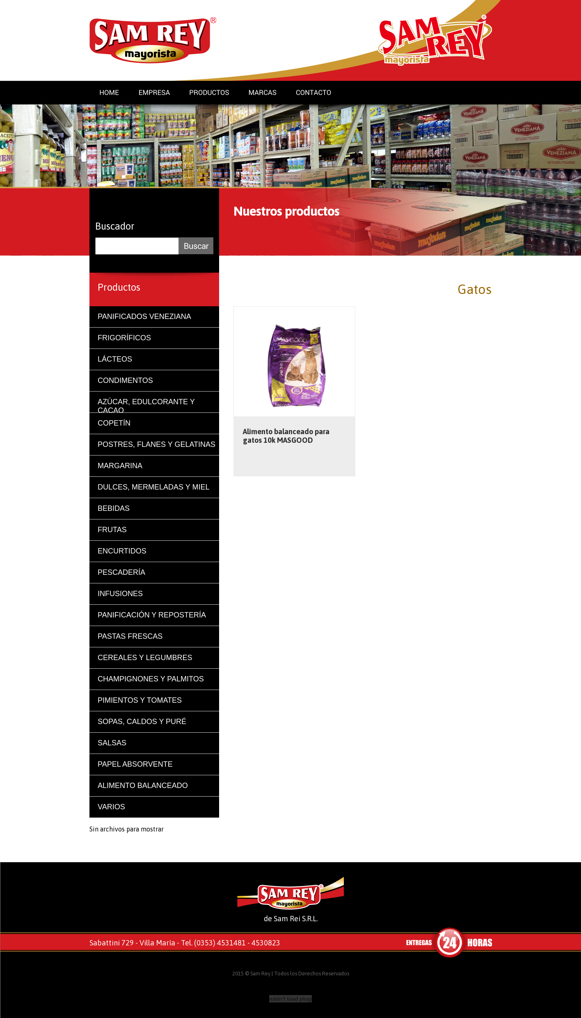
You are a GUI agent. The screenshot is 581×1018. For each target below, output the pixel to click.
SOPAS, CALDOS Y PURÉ (142, 721)
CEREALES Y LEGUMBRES (145, 658)
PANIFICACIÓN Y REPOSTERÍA (152, 615)
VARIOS (111, 807)
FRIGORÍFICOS (124, 338)
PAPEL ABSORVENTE (135, 764)
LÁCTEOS (115, 359)
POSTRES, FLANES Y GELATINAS (156, 444)
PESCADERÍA (121, 572)
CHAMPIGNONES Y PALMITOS (151, 679)
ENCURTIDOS (122, 551)
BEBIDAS (114, 508)
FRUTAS (112, 530)
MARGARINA (120, 466)
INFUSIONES (120, 594)
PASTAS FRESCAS (130, 636)
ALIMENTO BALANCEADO (143, 785)
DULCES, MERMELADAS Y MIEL (153, 487)
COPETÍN (114, 423)
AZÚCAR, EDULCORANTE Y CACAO (146, 405)
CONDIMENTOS (125, 380)
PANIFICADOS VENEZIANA (144, 316)
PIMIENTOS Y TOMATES (140, 700)
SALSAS (112, 743)
